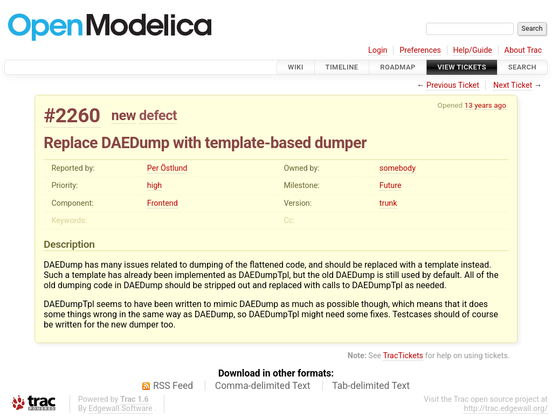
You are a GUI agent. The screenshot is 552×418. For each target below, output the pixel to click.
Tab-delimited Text (371, 385)
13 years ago (485, 105)
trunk (388, 203)
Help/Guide (472, 50)
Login (378, 50)
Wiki (295, 67)
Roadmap (398, 67)
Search (522, 67)
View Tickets (462, 67)
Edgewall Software (120, 408)
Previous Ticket (452, 85)
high (154, 185)
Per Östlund (167, 168)
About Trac (523, 50)
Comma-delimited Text (262, 385)
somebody (398, 168)
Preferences (420, 50)
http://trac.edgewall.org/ (506, 408)
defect (158, 115)
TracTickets (403, 355)
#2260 (72, 115)
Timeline (342, 67)
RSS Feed (173, 385)
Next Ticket (512, 85)
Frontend (162, 203)
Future (391, 185)
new (124, 115)
